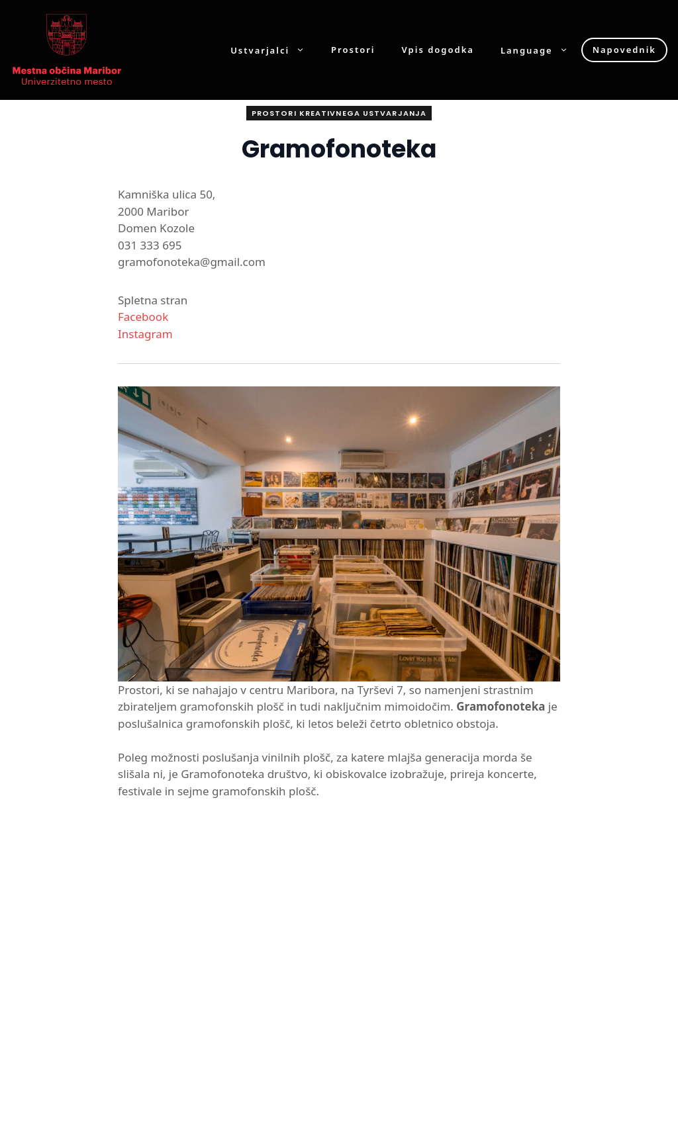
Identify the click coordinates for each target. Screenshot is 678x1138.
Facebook (143, 316)
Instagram (145, 333)
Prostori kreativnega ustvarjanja (339, 113)
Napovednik (624, 50)
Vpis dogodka (438, 50)
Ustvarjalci (274, 50)
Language (541, 50)
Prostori (353, 50)
